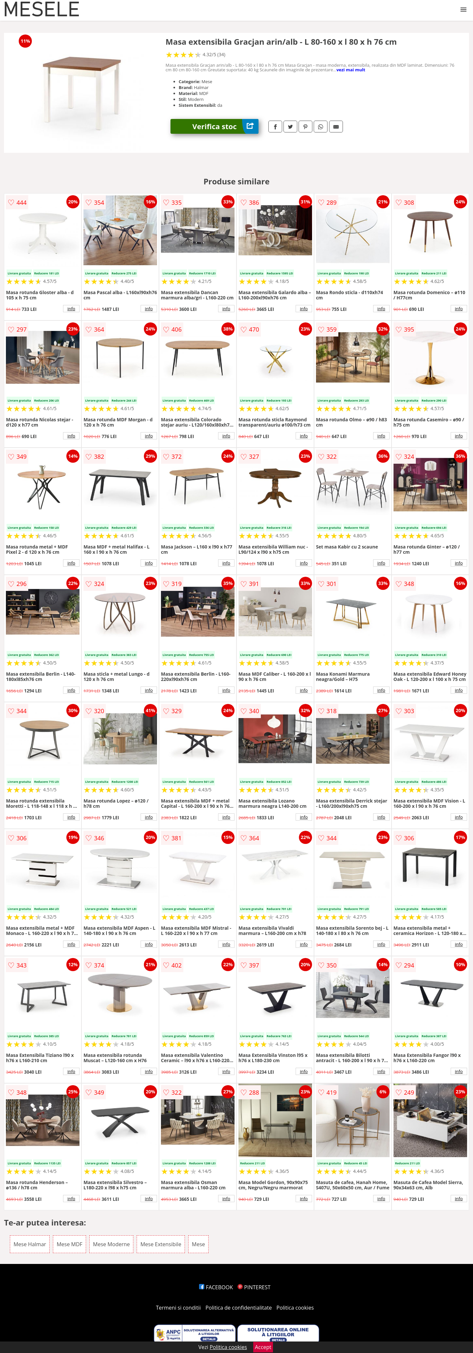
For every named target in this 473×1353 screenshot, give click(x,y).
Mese (198, 1244)
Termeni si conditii (178, 1307)
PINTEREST (253, 1287)
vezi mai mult (350, 70)
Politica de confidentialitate (239, 1307)
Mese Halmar (29, 1244)
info (71, 309)
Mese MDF (69, 1244)
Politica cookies (295, 1307)
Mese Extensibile (160, 1244)
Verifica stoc (225, 126)
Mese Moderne (111, 1244)
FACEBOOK (216, 1287)
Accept (263, 1347)
